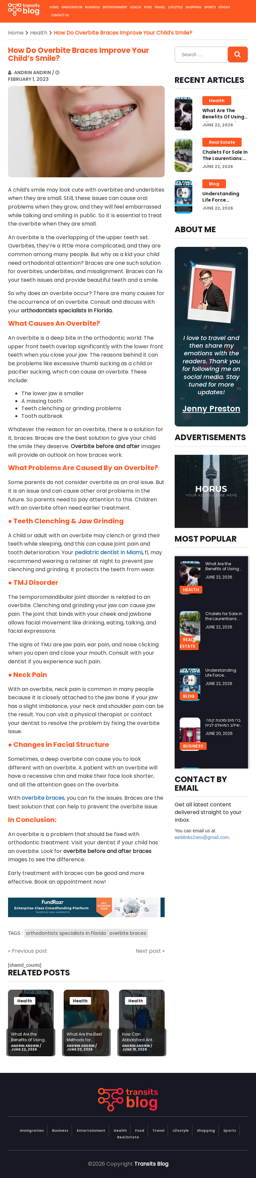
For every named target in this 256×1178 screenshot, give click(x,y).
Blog (214, 184)
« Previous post (27, 951)
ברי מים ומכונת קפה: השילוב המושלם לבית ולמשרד (223, 725)
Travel (159, 7)
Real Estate (222, 142)
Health (135, 7)
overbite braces (127, 933)
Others (224, 7)
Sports (210, 7)
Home (54, 7)
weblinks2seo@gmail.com (202, 837)
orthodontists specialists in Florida (66, 933)
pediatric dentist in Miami (108, 552)
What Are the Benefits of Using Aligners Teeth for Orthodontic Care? (30, 1042)
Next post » (150, 951)
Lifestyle (175, 7)
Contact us (60, 15)
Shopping (193, 7)
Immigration (71, 7)
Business (92, 7)
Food (148, 7)
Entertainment (115, 7)
